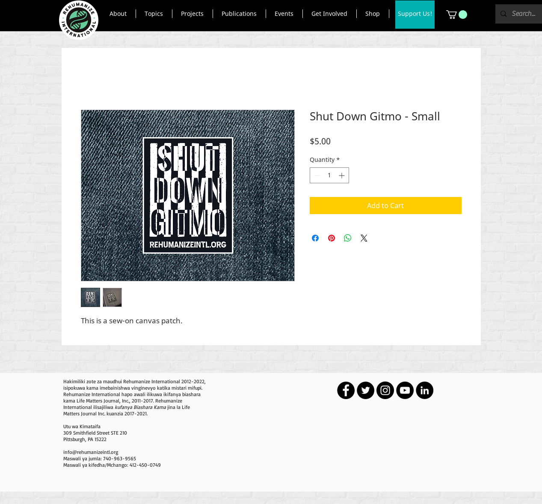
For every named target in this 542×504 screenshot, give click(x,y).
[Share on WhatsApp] (348, 238)
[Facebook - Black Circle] (346, 390)
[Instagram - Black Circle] (385, 390)
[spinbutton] (329, 175)
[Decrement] (316, 175)
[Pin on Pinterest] (331, 238)
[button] (118, 13)
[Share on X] (364, 238)
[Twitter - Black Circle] (365, 390)
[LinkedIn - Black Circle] (424, 390)
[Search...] (524, 14)
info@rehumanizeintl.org (90, 452)
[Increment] (342, 175)
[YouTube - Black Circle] (405, 390)
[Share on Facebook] (315, 238)
